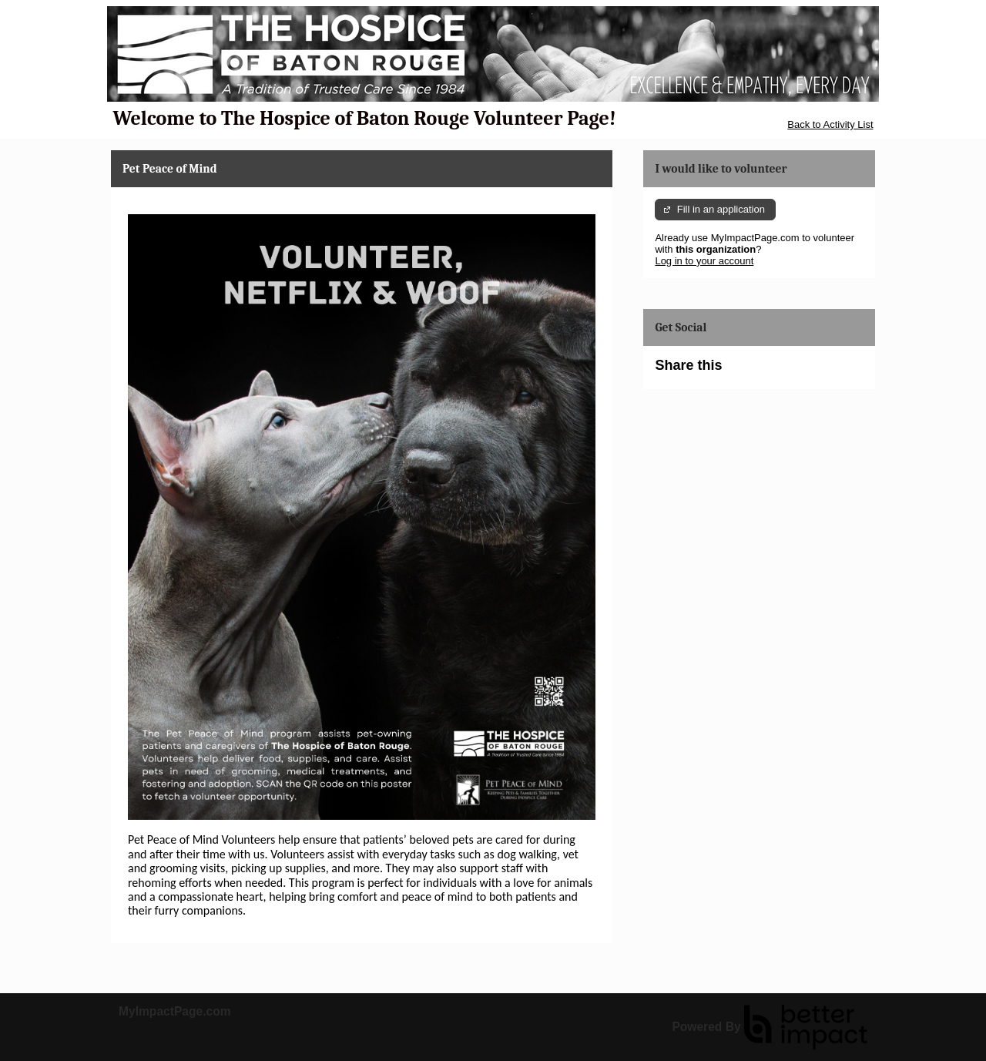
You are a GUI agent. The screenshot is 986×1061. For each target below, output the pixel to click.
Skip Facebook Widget (772, 372)
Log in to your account (704, 261)
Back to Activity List (830, 124)
